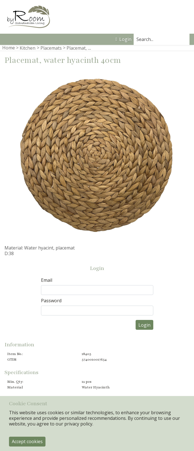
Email (46, 280)
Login (123, 39)
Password (51, 300)
